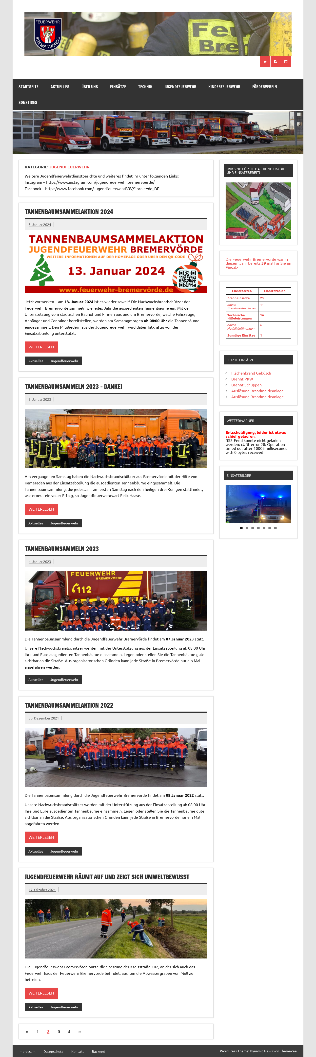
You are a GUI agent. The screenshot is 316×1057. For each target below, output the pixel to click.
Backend (98, 1051)
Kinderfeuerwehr (224, 86)
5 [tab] (264, 528)
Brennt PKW (242, 378)
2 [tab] (247, 528)
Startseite (29, 86)
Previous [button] (232, 502)
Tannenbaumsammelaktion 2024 (69, 212)
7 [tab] (275, 528)
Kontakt (77, 1051)
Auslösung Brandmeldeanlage (257, 390)
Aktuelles (60, 86)
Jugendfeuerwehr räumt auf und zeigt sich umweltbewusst (107, 877)
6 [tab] (269, 528)
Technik (145, 86)
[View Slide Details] (258, 210)
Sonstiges (28, 102)
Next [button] (285, 502)
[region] (258, 210)
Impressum (27, 1051)
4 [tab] (258, 528)
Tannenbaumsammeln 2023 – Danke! (73, 386)
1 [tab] (241, 528)
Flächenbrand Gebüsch (251, 372)
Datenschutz (53, 1051)
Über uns (89, 86)
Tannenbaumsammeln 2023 (62, 549)
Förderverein (264, 86)
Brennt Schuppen (246, 384)
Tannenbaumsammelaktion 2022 (69, 705)
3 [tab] (252, 528)
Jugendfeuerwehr (180, 86)
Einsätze (118, 86)
